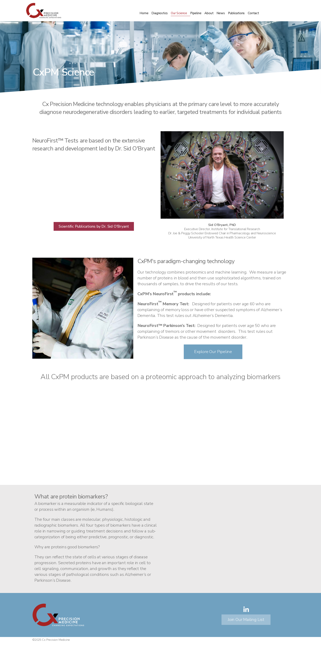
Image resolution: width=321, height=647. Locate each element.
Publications (236, 13)
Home (144, 13)
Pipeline (195, 13)
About (208, 13)
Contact (253, 13)
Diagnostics (159, 13)
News (221, 13)
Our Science (179, 13)
